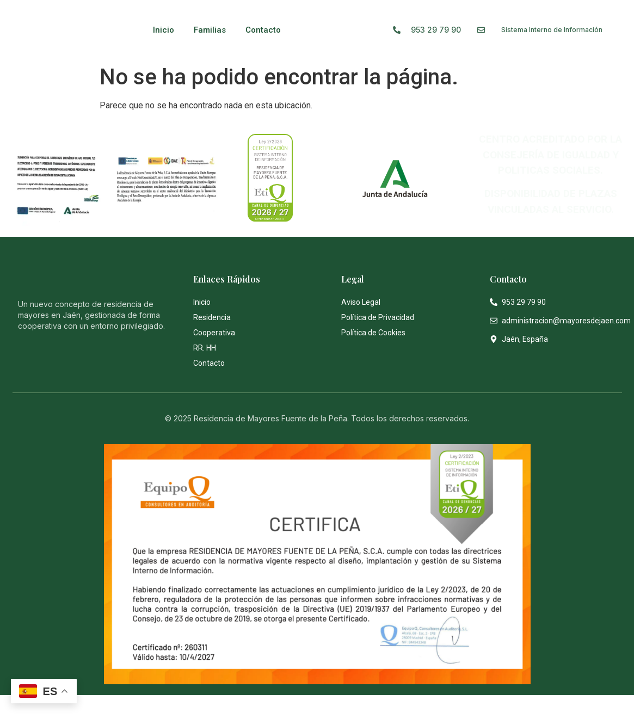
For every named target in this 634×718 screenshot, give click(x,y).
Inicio (163, 30)
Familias (210, 30)
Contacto (263, 30)
